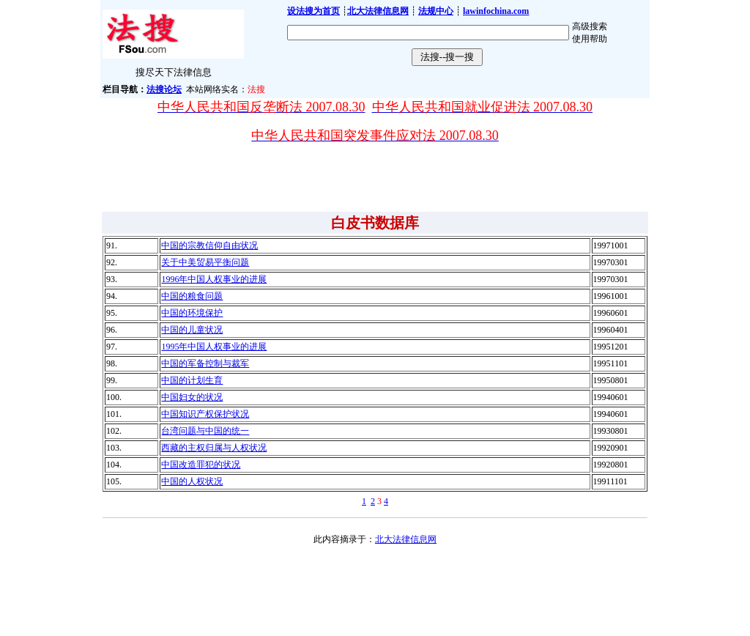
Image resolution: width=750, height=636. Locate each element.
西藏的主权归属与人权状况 (214, 448)
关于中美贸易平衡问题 (205, 262)
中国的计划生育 (192, 380)
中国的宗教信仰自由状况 (209, 245)
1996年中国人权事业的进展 (214, 279)
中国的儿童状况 (192, 330)
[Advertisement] (375, 177)
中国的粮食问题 (192, 296)
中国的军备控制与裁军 (205, 363)
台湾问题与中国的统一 (205, 431)
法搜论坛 (164, 89)
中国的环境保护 (192, 313)
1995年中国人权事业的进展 (214, 346)
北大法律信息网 (406, 539)
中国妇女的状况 (192, 397)
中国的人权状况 (192, 481)
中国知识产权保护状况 (205, 414)
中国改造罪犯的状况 (200, 464)
